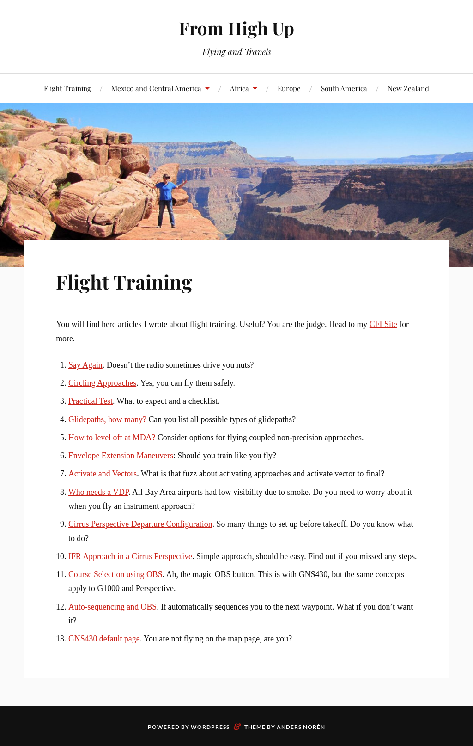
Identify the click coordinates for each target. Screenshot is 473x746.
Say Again (85, 365)
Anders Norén (301, 726)
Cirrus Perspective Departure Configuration (140, 524)
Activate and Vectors (102, 473)
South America (344, 88)
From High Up (236, 28)
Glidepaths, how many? (107, 419)
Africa (239, 88)
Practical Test (90, 401)
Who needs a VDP (98, 492)
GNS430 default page (104, 638)
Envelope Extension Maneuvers (120, 455)
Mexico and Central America (156, 88)
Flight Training (67, 88)
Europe (289, 88)
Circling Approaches (102, 383)
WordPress (210, 726)
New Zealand (408, 88)
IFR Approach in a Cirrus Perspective (130, 556)
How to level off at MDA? (111, 437)
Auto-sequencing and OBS (112, 606)
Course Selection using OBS (115, 574)
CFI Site (383, 324)
